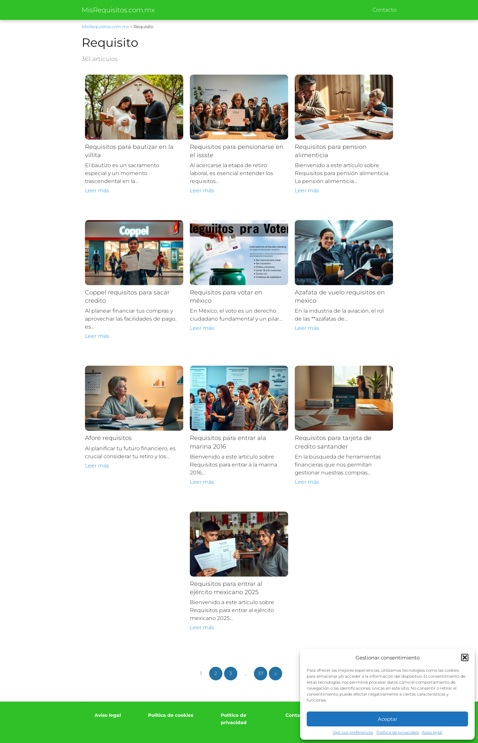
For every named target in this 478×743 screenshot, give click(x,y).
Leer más (97, 190)
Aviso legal (432, 732)
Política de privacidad (397, 732)
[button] (464, 657)
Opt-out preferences (353, 732)
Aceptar (387, 719)
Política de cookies (170, 715)
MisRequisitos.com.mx (118, 10)
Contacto (384, 10)
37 (260, 673)
